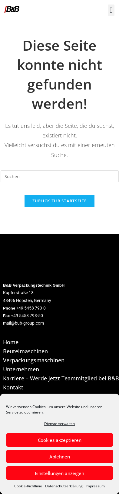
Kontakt (13, 387)
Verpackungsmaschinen (33, 360)
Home (10, 342)
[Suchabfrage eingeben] (60, 176)
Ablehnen (59, 457)
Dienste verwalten (59, 423)
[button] (111, 10)
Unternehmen (21, 369)
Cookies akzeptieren (59, 440)
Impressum (95, 486)
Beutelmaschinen (25, 351)
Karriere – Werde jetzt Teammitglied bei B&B (61, 378)
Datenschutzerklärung (64, 486)
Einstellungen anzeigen (59, 473)
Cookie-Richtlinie (28, 486)
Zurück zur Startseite (59, 200)
